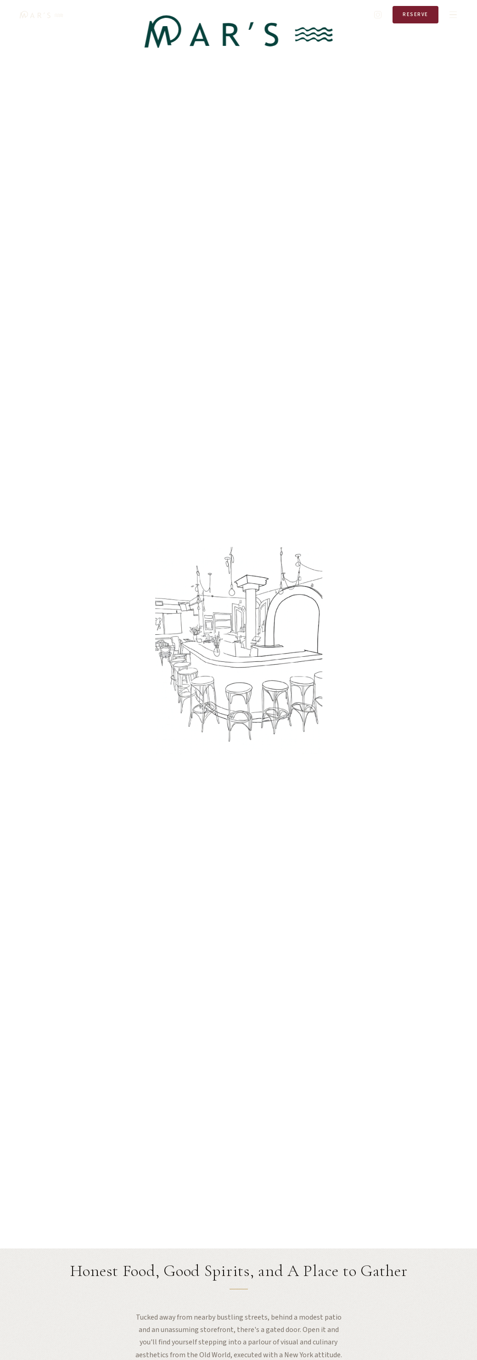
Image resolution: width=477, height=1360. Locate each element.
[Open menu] (453, 15)
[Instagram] (378, 15)
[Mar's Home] (41, 15)
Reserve (415, 14)
